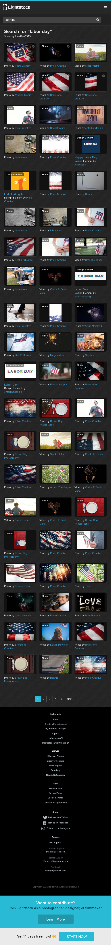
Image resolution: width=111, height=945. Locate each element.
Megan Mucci (57, 355)
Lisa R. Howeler (23, 355)
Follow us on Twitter (58, 817)
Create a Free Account (56, 723)
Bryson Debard (23, 586)
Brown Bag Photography (51, 423)
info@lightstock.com (56, 851)
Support (56, 733)
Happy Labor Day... (86, 157)
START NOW (77, 936)
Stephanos (91, 355)
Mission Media (23, 95)
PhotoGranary (22, 66)
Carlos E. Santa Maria (53, 291)
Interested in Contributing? (55, 742)
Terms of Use (55, 788)
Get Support (55, 842)
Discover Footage (55, 760)
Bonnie (89, 194)
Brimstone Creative (50, 97)
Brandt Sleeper (93, 260)
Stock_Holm (92, 66)
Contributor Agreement (55, 802)
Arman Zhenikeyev (60, 487)
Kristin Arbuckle (24, 260)
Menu (105, 7)
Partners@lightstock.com (55, 861)
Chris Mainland (93, 326)
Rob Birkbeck (92, 615)
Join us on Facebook (58, 822)
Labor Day (81, 289)
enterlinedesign (94, 128)
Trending (55, 770)
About (56, 719)
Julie (88, 586)
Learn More (55, 919)
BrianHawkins (58, 128)
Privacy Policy (55, 792)
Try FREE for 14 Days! (55, 728)
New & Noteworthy (55, 774)
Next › (70, 699)
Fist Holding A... (14, 194)
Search (98, 20)
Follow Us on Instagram (58, 828)
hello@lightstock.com (55, 870)
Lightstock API (56, 738)
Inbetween (21, 157)
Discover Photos (55, 756)
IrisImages (80, 165)
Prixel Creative (58, 66)
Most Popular (55, 765)
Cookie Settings (55, 797)
